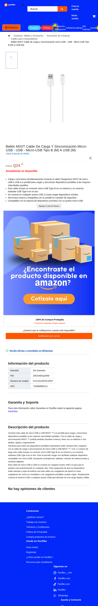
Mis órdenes (87, 28)
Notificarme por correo (49, 336)
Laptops (79, 28)
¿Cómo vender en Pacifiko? (39, 504)
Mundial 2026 (56, 28)
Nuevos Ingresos (61, 28)
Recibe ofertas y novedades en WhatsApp (31, 350)
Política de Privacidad (36, 479)
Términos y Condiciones (37, 474)
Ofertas (46, 28)
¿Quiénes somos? (35, 464)
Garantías (12, 411)
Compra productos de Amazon (40, 484)
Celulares (70, 28)
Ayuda (93, 28)
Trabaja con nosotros (36, 469)
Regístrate (31, 499)
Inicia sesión (32, 494)
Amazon (34, 28)
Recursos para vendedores (39, 509)
